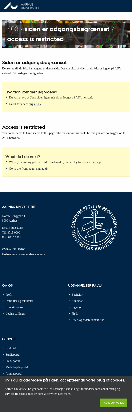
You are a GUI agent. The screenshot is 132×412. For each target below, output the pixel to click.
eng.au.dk (35, 104)
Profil (9, 294)
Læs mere (64, 393)
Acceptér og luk (114, 402)
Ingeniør (77, 307)
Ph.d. (75, 313)
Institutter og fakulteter (19, 301)
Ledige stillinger (15, 313)
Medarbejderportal (17, 367)
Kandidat (77, 301)
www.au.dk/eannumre (32, 254)
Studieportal (13, 354)
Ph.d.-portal (13, 361)
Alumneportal (14, 373)
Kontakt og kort (15, 307)
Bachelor (77, 294)
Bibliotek (11, 348)
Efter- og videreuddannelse (88, 320)
